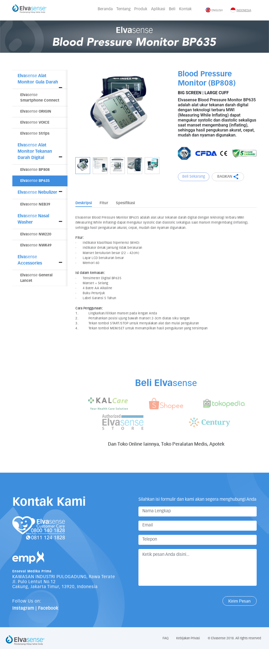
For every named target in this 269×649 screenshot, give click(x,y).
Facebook (48, 608)
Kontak (185, 9)
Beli (172, 9)
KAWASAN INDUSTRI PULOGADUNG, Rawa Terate (63, 577)
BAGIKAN (228, 176)
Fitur (104, 203)
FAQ (165, 638)
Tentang (123, 9)
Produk (140, 9)
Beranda (105, 9)
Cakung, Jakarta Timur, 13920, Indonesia (55, 587)
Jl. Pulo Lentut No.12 (34, 582)
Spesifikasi (125, 203)
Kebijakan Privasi (188, 638)
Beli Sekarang (193, 176)
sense (35, 111)
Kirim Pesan (239, 601)
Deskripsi (83, 203)
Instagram (23, 608)
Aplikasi (158, 9)
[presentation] (178, 600)
